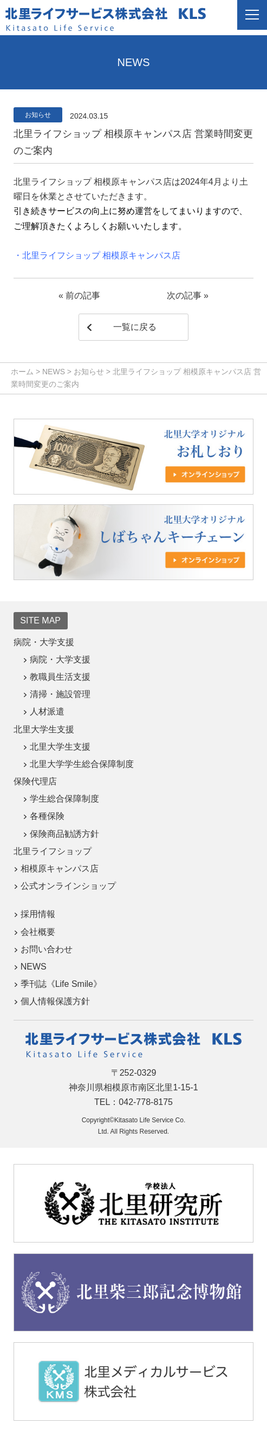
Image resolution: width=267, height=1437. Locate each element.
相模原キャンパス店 (60, 868)
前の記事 (83, 295)
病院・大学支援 (60, 659)
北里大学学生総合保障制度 (82, 764)
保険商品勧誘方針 (64, 833)
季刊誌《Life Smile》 (61, 984)
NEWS (34, 966)
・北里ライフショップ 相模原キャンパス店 (97, 255)
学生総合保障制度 (64, 798)
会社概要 (38, 932)
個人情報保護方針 (55, 1001)
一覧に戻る (135, 326)
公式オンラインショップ (68, 885)
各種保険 (47, 816)
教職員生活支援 (60, 676)
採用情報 (38, 914)
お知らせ (38, 115)
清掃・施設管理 (60, 694)
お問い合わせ (47, 949)
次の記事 (184, 295)
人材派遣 (47, 711)
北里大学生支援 (60, 746)
